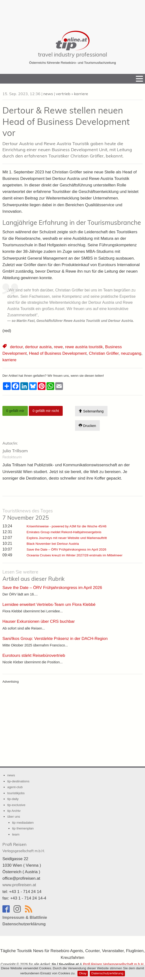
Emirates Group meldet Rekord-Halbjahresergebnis (64, 532)
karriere (81, 93)
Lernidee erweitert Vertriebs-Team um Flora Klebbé (49, 604)
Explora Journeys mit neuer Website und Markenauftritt (67, 538)
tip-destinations (18, 781)
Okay (83, 973)
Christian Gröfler (104, 353)
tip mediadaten (23, 822)
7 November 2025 (27, 514)
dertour (16, 347)
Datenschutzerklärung (107, 973)
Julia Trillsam (15, 450)
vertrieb (63, 93)
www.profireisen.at (19, 885)
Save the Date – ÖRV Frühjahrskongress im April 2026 (66, 549)
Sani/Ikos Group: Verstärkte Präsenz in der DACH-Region (55, 638)
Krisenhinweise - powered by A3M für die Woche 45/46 (67, 526)
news (48, 93)
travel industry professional (72, 54)
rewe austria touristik (84, 347)
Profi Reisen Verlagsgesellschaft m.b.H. (114, 964)
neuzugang (131, 353)
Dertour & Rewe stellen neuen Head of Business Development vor (66, 121)
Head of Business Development (58, 353)
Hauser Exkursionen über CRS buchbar (38, 621)
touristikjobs (16, 793)
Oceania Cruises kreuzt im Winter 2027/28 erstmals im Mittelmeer (74, 555)
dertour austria (38, 347)
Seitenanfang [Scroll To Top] (91, 411)
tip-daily (13, 799)
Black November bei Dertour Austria (53, 543)
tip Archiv (14, 811)
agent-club (15, 787)
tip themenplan (23, 828)
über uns (13, 816)
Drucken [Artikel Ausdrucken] (87, 426)
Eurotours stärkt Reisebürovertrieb (33, 655)
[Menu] (139, 79)
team (15, 834)
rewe (58, 347)
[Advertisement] (72, 12)
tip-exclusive (16, 805)
